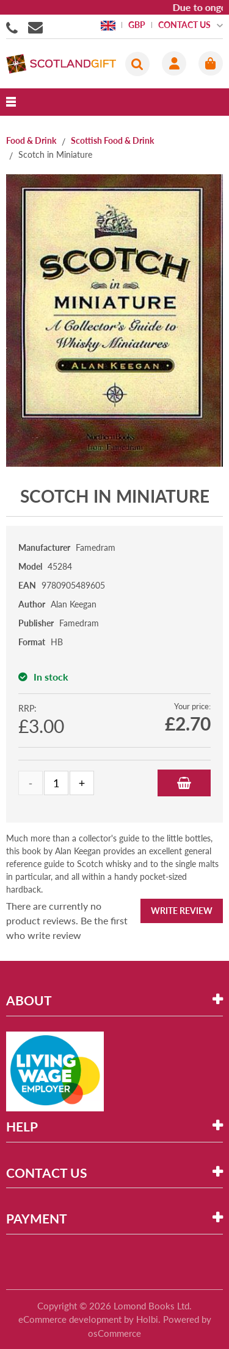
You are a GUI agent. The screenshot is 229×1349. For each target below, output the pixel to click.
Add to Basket (184, 783)
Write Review (182, 910)
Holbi (147, 1319)
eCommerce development (70, 1319)
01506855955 (14, 26)
